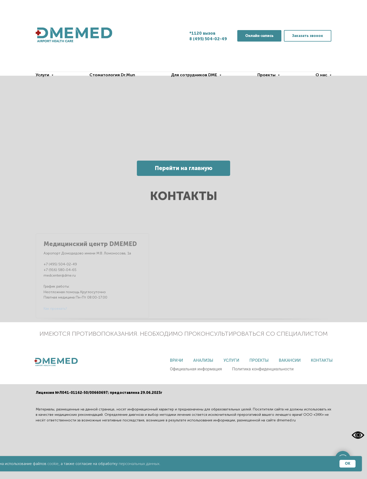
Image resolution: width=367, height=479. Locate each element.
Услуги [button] (43, 74)
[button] (307, 36)
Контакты (322, 360)
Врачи (176, 360)
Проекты (259, 360)
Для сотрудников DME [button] (194, 74)
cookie (53, 463)
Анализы (203, 360)
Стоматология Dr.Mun (112, 74)
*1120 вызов (202, 33)
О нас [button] (322, 74)
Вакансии (290, 360)
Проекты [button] (267, 74)
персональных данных (139, 463)
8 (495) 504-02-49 (208, 38)
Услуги (231, 360)
